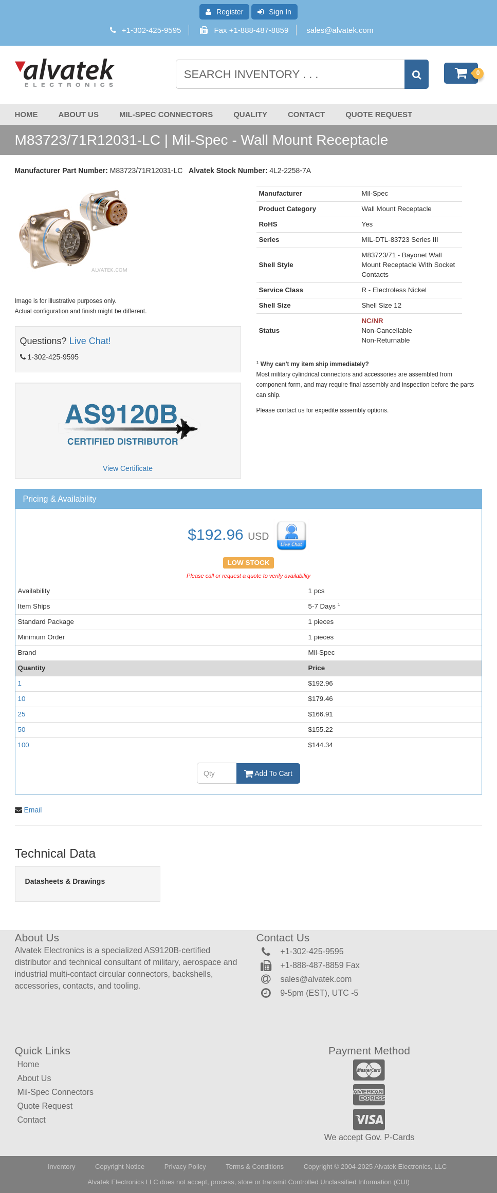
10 (22, 699)
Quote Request (378, 114)
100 (23, 745)
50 (22, 729)
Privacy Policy (185, 1166)
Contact (306, 114)
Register (224, 12)
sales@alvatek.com (339, 30)
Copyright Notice (119, 1166)
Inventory (61, 1166)
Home (26, 114)
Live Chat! (90, 341)
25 (22, 714)
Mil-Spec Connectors (166, 114)
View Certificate (128, 468)
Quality (250, 114)
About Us (79, 114)
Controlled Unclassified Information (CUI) (348, 1182)
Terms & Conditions (255, 1166)
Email (33, 810)
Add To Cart (268, 773)
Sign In (274, 12)
